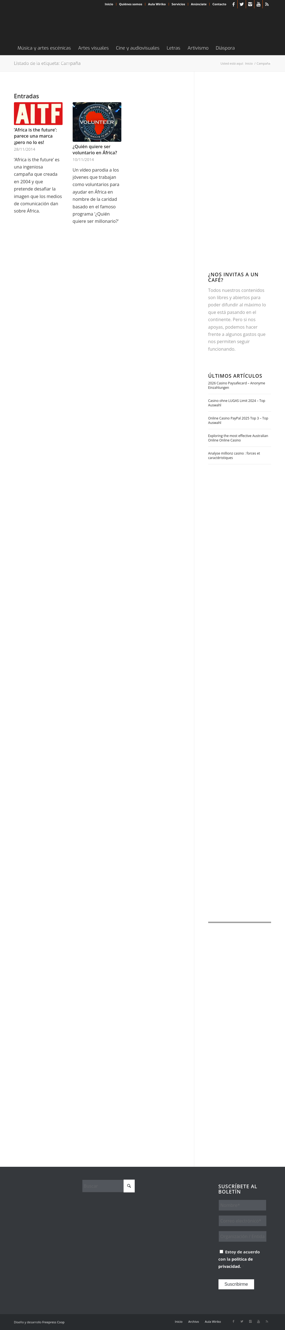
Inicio (109, 4)
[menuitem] (109, 4)
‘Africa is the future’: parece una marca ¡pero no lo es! (35, 136)
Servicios (178, 4)
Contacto (219, 4)
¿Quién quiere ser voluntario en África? (95, 149)
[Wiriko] (55, 24)
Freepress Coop (53, 1322)
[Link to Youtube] (258, 4)
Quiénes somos (130, 4)
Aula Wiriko (157, 4)
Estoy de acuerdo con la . (239, 1259)
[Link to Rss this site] (267, 4)
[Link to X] (242, 4)
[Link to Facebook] (233, 4)
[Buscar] (267, 62)
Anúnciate (199, 4)
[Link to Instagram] (250, 4)
